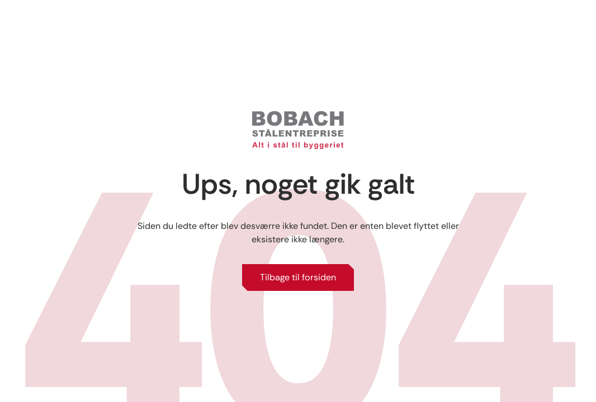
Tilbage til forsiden (298, 277)
